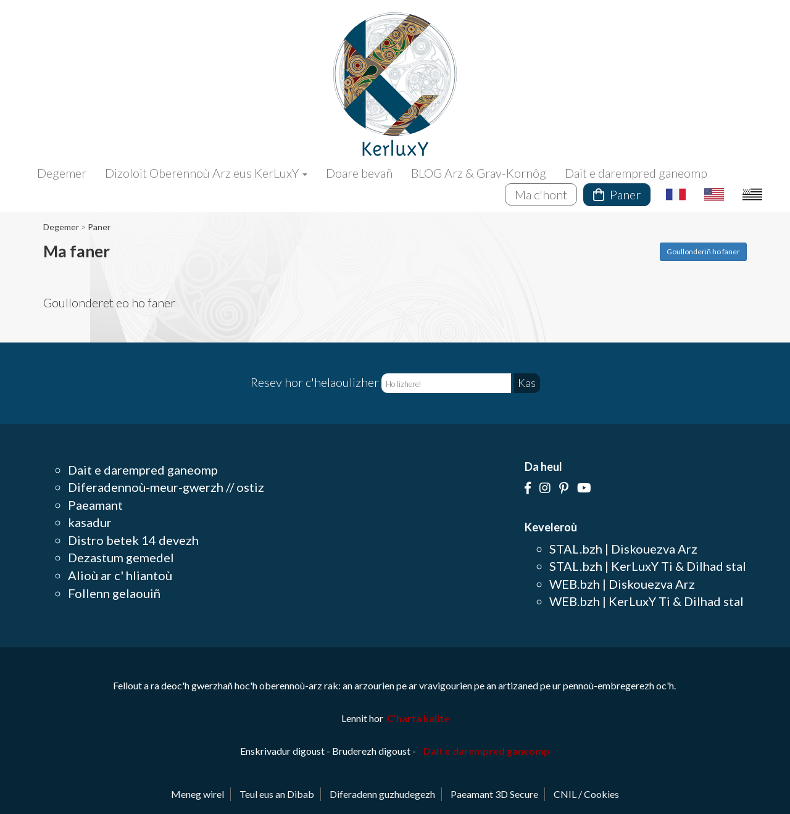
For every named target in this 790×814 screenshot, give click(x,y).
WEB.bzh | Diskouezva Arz (622, 583)
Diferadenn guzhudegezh (382, 794)
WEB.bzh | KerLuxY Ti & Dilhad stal (646, 601)
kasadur (90, 522)
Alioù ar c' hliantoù (120, 575)
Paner (617, 194)
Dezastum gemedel (121, 557)
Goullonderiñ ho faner (703, 251)
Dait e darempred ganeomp (636, 172)
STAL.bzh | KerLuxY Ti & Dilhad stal (647, 566)
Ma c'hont (541, 194)
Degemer (61, 172)
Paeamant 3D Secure (494, 794)
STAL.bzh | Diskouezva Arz (623, 548)
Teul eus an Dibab (276, 794)
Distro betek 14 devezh (133, 540)
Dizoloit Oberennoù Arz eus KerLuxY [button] (206, 172)
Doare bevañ (359, 172)
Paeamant (95, 504)
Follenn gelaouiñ (114, 593)
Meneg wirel (197, 794)
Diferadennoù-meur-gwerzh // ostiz (166, 487)
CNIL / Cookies (586, 794)
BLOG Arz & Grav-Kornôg (478, 172)
